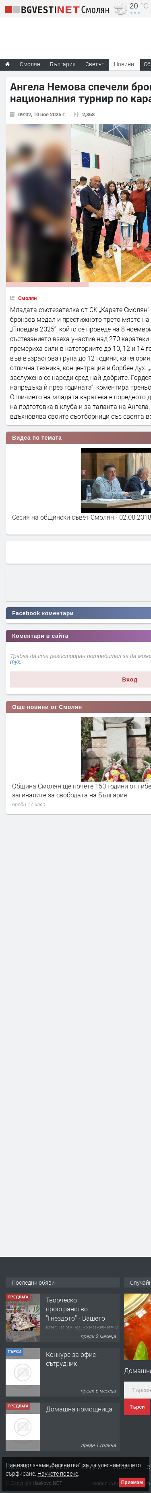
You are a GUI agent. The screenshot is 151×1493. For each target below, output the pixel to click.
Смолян (27, 298)
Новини (124, 64)
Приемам (132, 1482)
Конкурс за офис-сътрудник (72, 1358)
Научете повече (57, 1473)
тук (15, 661)
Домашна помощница (79, 1409)
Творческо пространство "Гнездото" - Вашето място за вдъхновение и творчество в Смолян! (82, 1318)
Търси (137, 1407)
